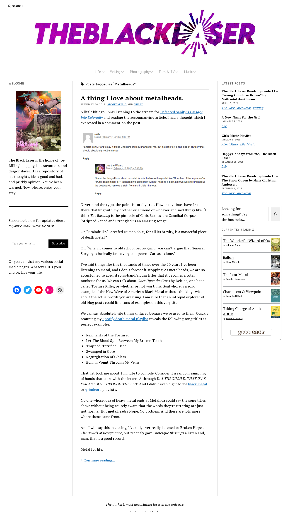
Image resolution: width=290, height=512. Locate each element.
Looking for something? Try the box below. (234, 214)
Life (98, 71)
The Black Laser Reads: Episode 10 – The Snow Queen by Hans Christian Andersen (250, 180)
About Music (117, 104)
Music (188, 71)
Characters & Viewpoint (243, 291)
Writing (115, 71)
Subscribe (58, 243)
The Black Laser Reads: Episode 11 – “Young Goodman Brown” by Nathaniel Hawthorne (250, 95)
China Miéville (233, 262)
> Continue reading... (98, 460)
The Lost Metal (235, 274)
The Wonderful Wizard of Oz (246, 240)
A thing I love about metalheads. (132, 98)
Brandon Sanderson (235, 279)
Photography (140, 71)
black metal (197, 384)
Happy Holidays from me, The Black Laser (249, 156)
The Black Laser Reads (236, 108)
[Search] (275, 214)
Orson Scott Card (234, 296)
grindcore (93, 389)
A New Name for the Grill (241, 117)
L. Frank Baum (233, 245)
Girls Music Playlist (236, 136)
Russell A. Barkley (234, 318)
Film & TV (167, 71)
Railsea (228, 257)
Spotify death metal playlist (125, 318)
